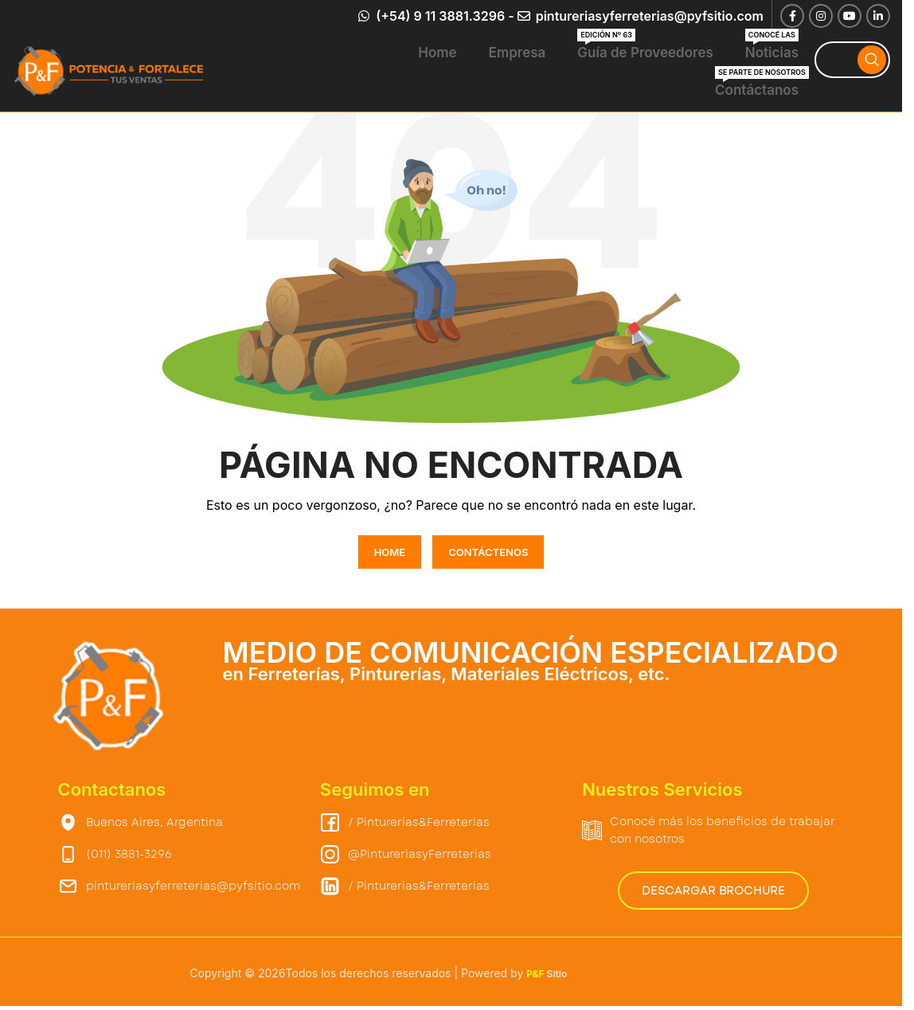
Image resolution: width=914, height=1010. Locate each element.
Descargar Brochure (713, 890)
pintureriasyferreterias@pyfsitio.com (648, 16)
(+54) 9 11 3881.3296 (439, 16)
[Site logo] (111, 70)
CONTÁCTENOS (488, 552)
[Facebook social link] (792, 16)
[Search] (852, 59)
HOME (390, 552)
